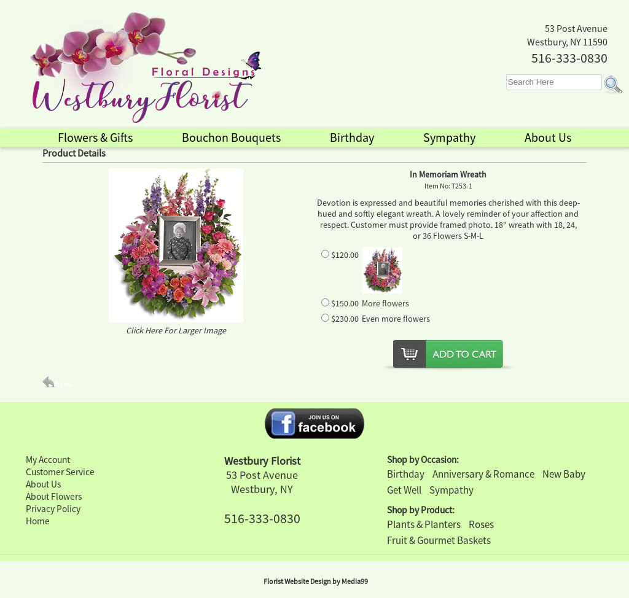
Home (38, 521)
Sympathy (451, 490)
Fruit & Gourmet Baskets (439, 540)
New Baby (563, 474)
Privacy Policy (53, 509)
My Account (48, 459)
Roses (481, 524)
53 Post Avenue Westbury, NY (262, 482)
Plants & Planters (424, 524)
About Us (43, 484)
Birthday (405, 474)
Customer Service (60, 472)
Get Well (404, 490)
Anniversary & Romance (483, 474)
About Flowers (54, 496)
